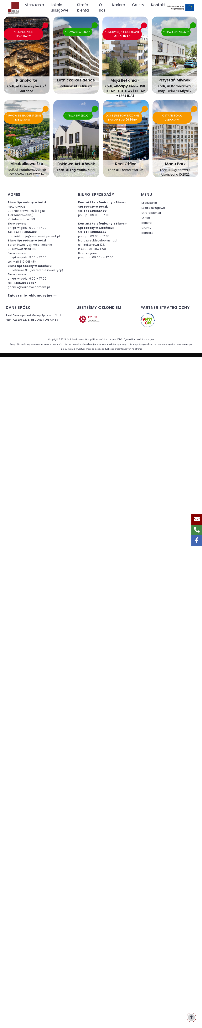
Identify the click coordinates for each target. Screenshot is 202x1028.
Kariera (147, 223)
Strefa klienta (151, 213)
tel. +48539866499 (22, 232)
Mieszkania (149, 203)
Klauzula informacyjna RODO (107, 339)
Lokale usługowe (153, 208)
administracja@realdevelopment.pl (34, 236)
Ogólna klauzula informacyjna (139, 339)
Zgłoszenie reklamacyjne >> (32, 295)
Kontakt (147, 233)
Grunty (146, 228)
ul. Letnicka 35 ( (19, 270)
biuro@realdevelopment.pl (97, 240)
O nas (146, 218)
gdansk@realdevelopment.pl (29, 287)
